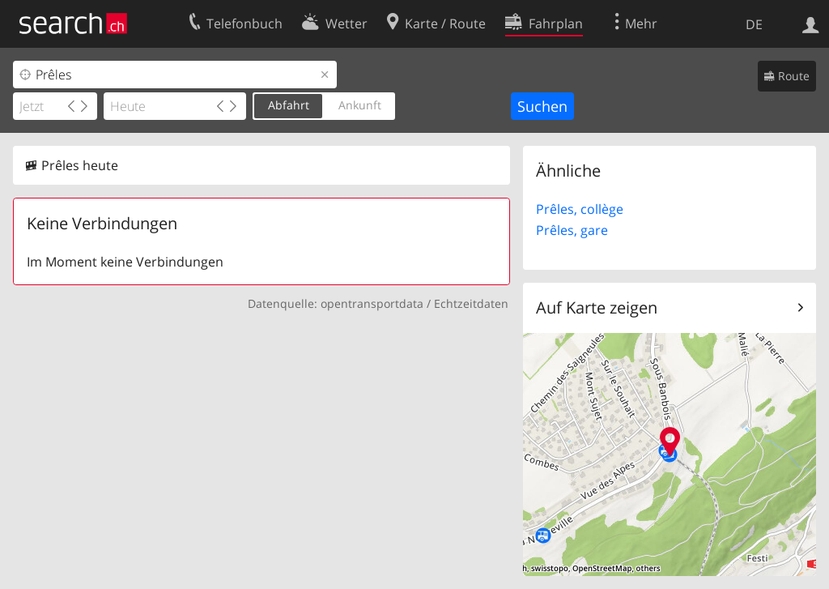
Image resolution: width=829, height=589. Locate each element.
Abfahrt (288, 105)
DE (754, 24)
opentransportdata (372, 303)
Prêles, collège (579, 209)
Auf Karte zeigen (596, 307)
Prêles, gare (572, 230)
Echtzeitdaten (471, 303)
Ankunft (359, 105)
